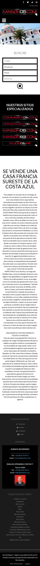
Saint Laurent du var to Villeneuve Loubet (20, 535)
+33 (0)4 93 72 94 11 (22, 455)
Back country (20, 504)
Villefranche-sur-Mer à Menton (20, 540)
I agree (27, 564)
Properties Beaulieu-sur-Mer (20, 527)
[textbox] (20, 61)
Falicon (20, 506)
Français (3, 2)
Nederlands (16, 2)
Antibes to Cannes (20, 499)
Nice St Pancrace (20, 522)
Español (10, 2)
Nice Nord (20, 517)
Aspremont (20, 501)
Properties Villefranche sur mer (20, 529)
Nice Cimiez (20, 512)
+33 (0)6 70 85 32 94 (22, 470)
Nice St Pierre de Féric (20, 524)
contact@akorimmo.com (23, 458)
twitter (28, 2)
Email (36, 2)
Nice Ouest (20, 519)
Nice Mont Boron (20, 514)
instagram (32, 2)
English (6, 2)
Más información (16, 564)
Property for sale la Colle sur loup (20, 532)
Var (20, 537)
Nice (20, 509)
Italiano (13, 2)
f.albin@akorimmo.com (22, 473)
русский (19, 2)
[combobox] (20, 61)
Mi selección (34, 6)
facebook (23, 2)
